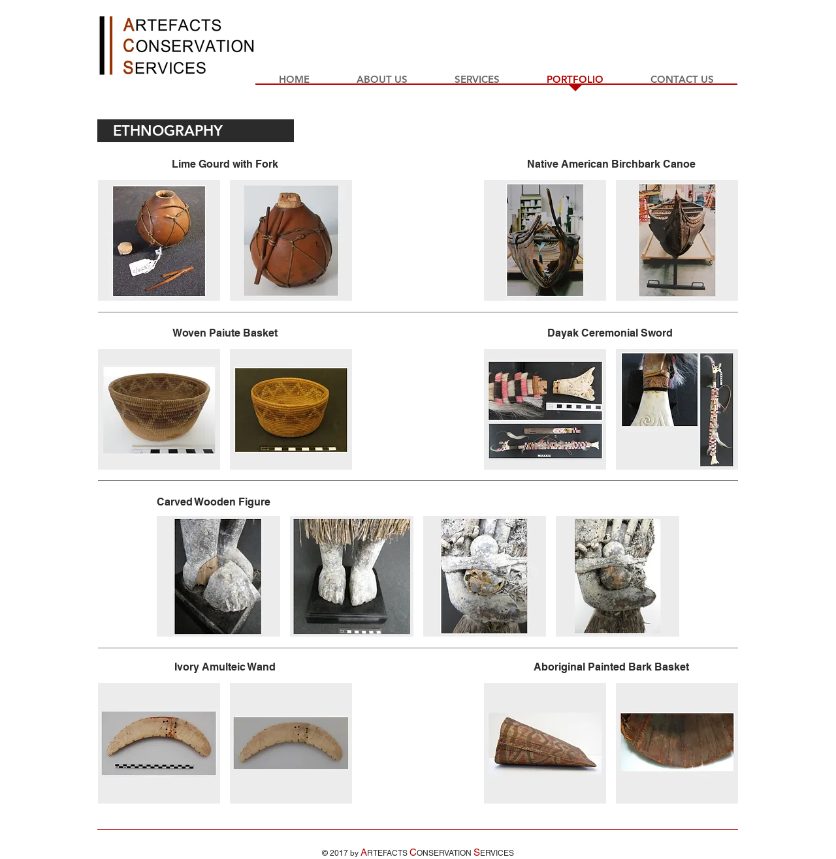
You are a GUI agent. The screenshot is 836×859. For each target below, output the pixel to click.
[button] (159, 240)
